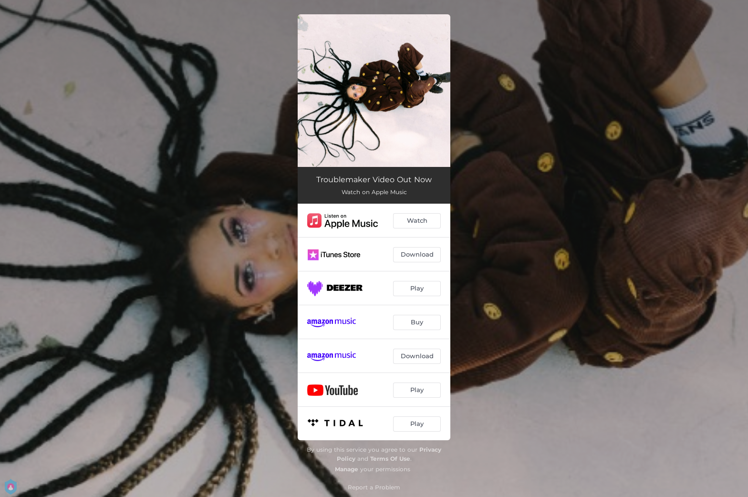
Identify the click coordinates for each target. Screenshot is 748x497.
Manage (346, 469)
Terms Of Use (390, 458)
